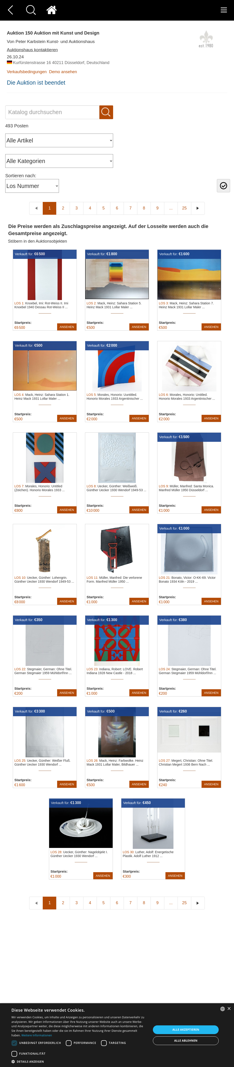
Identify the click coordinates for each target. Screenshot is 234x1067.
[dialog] (117, 1035)
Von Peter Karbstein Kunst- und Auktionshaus (51, 41)
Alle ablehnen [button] (185, 1041)
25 (184, 208)
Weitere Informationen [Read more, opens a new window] (36, 1035)
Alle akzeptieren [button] (185, 1030)
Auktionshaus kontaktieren (32, 49)
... (171, 208)
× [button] (229, 1009)
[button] (79, 1061)
